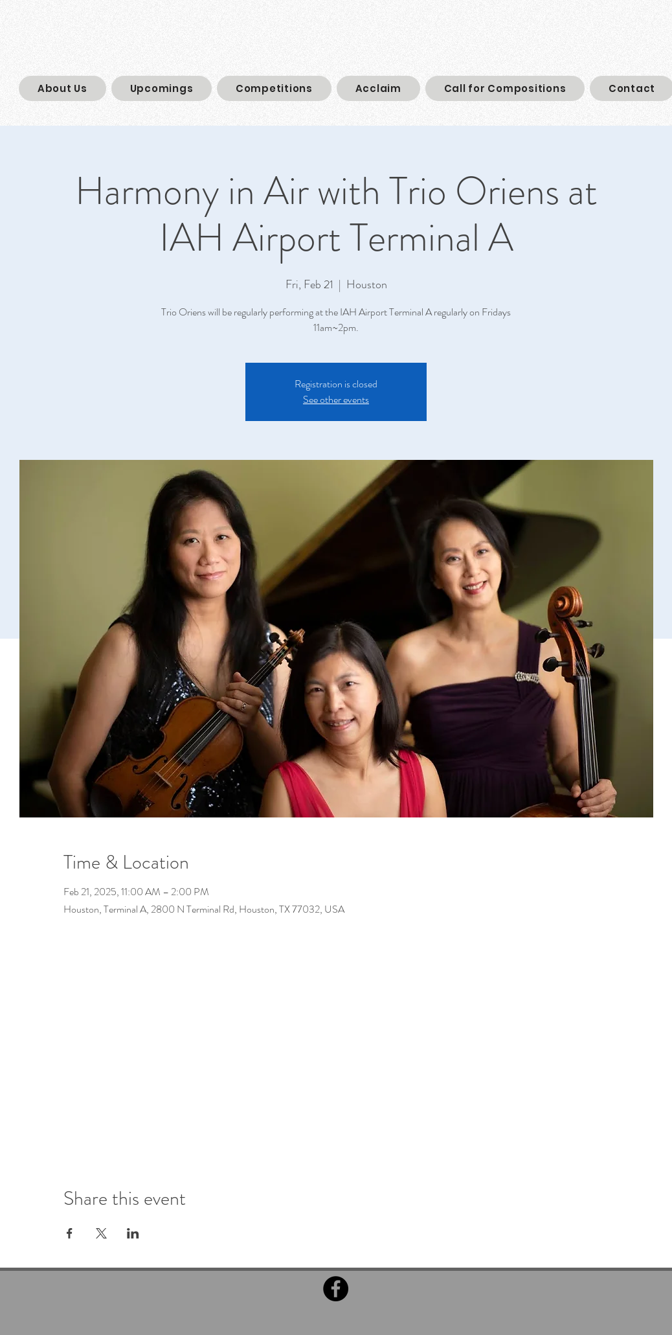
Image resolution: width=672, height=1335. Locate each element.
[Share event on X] (101, 1233)
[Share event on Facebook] (69, 1233)
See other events (336, 399)
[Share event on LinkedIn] (133, 1233)
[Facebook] (335, 1288)
